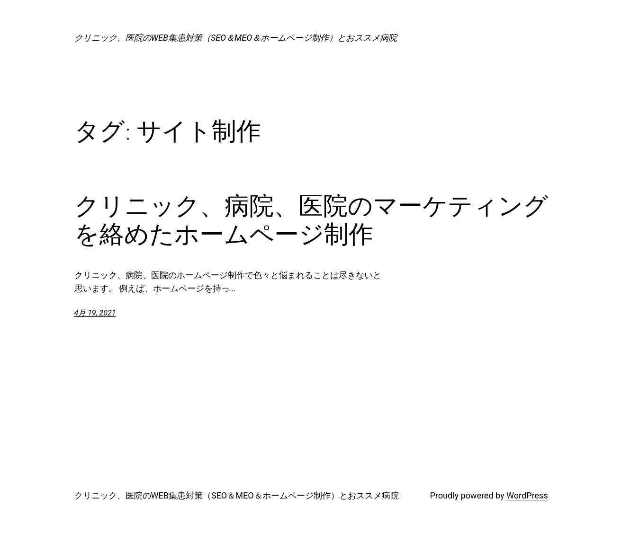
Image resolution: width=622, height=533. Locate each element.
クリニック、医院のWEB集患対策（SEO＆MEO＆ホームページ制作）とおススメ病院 (235, 38)
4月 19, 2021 (95, 312)
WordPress (527, 495)
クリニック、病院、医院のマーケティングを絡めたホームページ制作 (311, 220)
